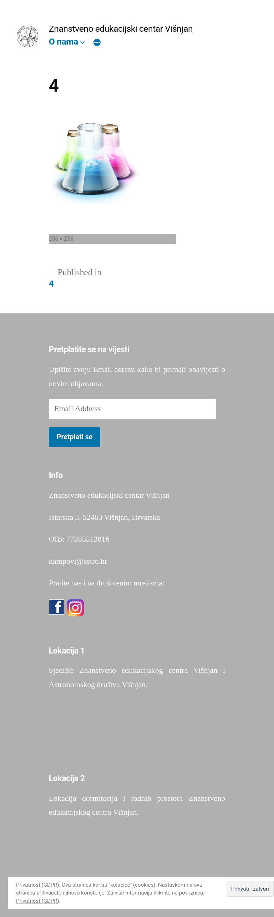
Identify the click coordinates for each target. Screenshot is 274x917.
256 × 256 (61, 238)
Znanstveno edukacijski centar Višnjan (121, 29)
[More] (97, 43)
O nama (63, 41)
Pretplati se (75, 437)
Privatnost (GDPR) (37, 901)
